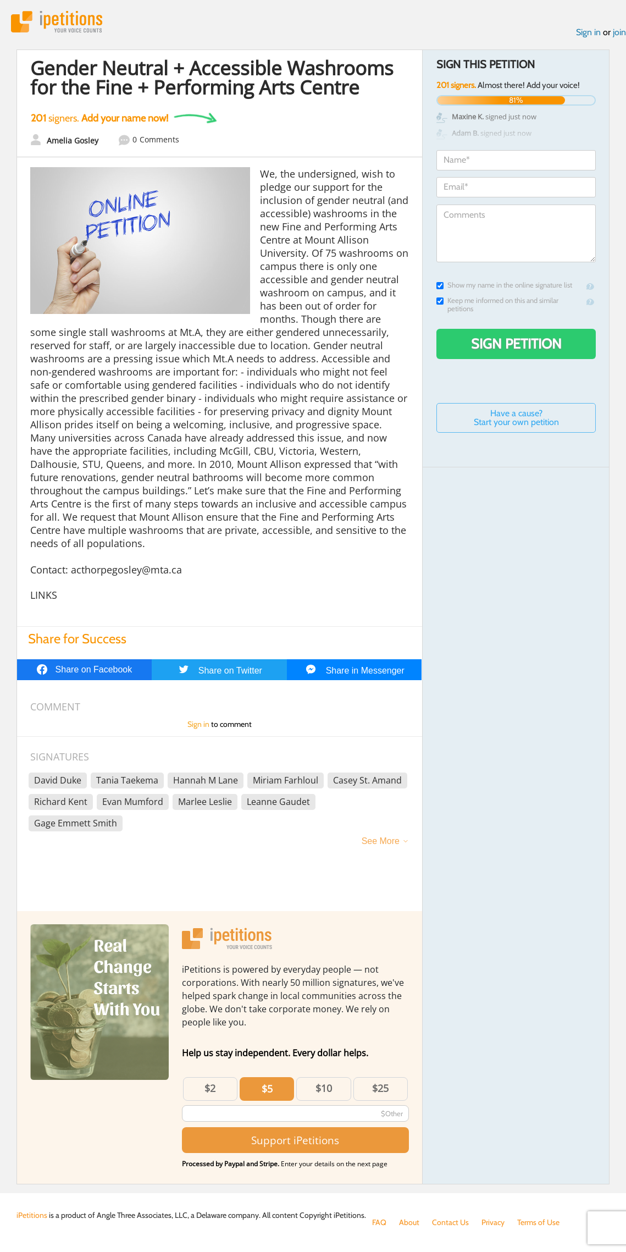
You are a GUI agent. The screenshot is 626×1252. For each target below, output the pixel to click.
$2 (209, 1088)
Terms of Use (538, 1222)
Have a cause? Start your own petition (516, 417)
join (619, 32)
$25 (380, 1088)
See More (381, 841)
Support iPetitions (295, 1140)
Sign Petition (516, 343)
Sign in (588, 32)
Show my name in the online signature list (504, 285)
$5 (267, 1088)
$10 (323, 1088)
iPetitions (56, 21)
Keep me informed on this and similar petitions (497, 304)
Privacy (493, 1222)
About (409, 1222)
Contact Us (450, 1222)
